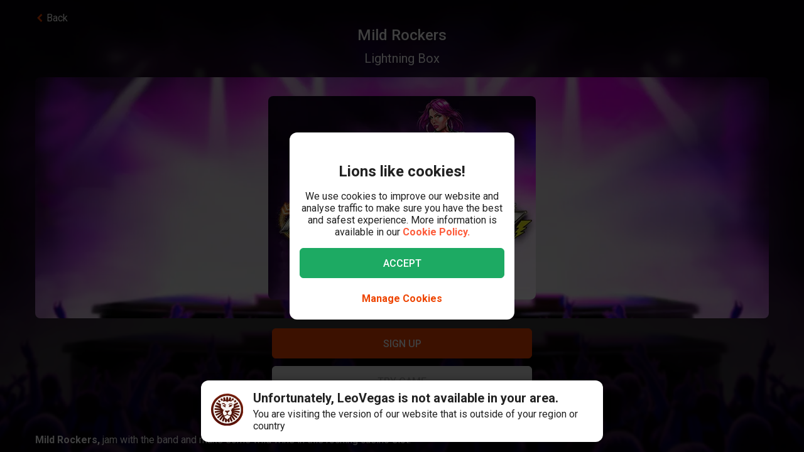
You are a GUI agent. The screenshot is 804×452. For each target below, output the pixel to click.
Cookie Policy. (436, 232)
